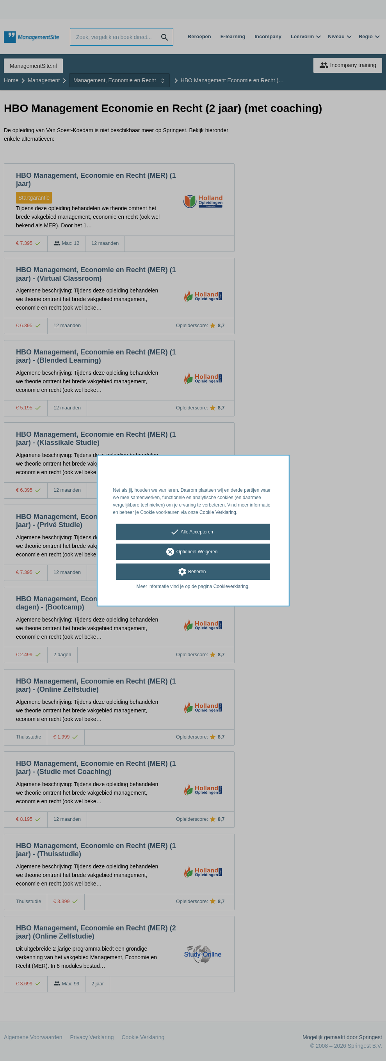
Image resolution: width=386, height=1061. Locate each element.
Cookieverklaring (230, 587)
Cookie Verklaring (217, 512)
